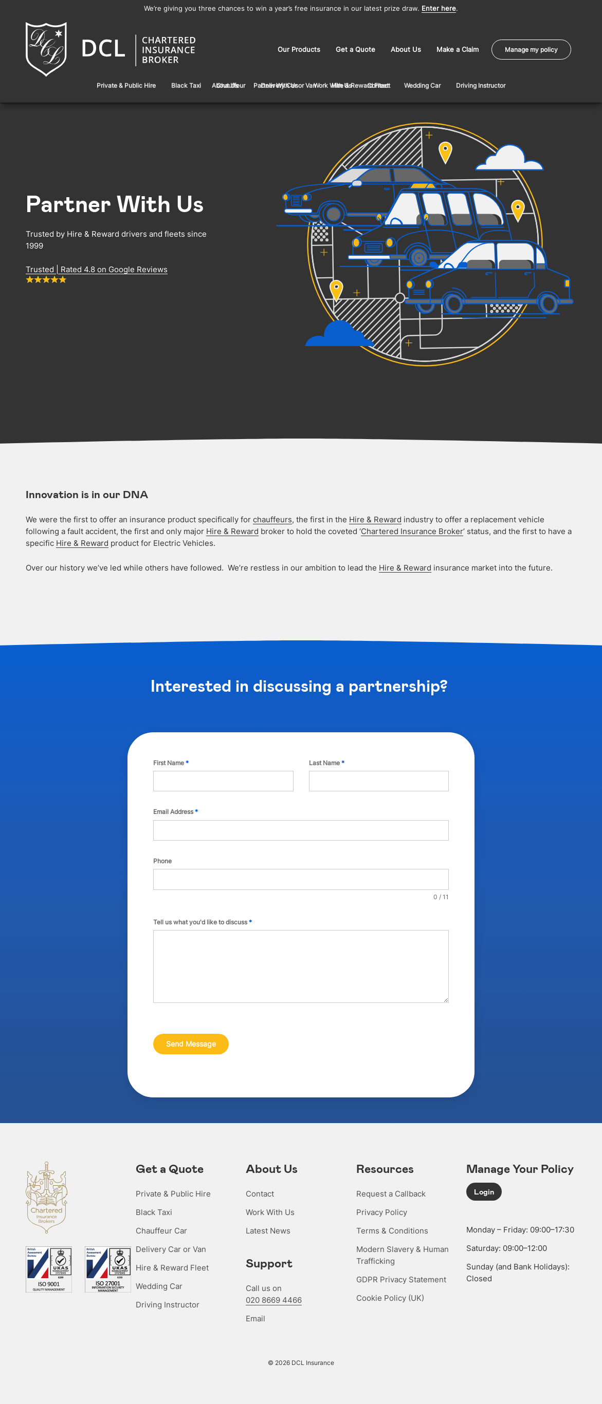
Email (255, 1315)
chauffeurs (272, 518)
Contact (260, 1191)
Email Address (175, 810)
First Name (171, 762)
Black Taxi (154, 1209)
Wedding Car (159, 1283)
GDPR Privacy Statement (401, 1276)
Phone (162, 860)
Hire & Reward (375, 518)
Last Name (326, 762)
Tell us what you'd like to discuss (202, 921)
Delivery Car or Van (171, 1246)
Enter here (439, 8)
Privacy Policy (381, 1209)
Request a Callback (391, 1191)
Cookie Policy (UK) (390, 1295)
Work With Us (270, 1209)
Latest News (268, 1227)
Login (484, 1188)
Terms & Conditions (392, 1227)
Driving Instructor (167, 1301)
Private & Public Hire (173, 1191)
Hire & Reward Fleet (172, 1264)
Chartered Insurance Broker (412, 530)
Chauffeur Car (161, 1227)
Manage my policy (531, 49)
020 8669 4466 (274, 1297)
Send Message (191, 1042)
